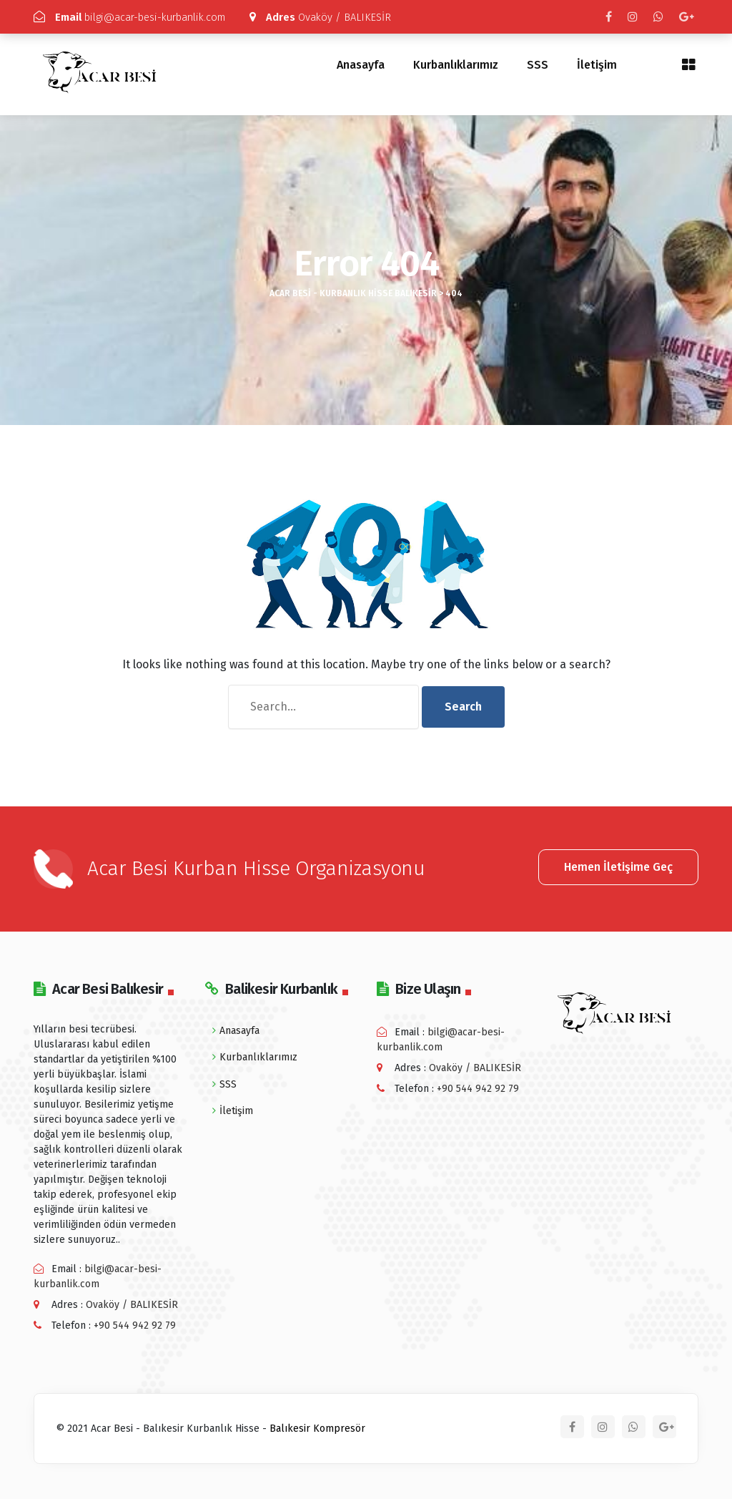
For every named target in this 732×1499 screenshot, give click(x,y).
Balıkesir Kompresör (317, 1428)
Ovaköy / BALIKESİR (334, 17)
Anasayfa (361, 65)
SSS (537, 65)
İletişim (597, 65)
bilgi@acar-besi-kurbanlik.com (136, 17)
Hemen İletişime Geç (618, 866)
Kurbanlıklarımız (455, 65)
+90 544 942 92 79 (135, 1325)
